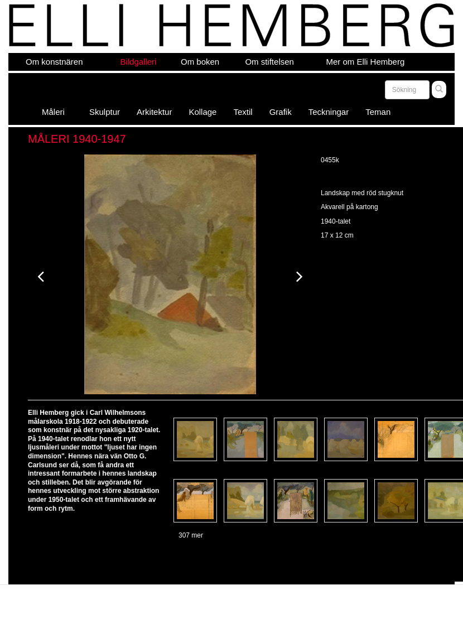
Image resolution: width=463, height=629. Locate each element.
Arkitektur (154, 112)
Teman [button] (381, 112)
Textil (242, 112)
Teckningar (328, 112)
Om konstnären (54, 61)
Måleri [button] (57, 112)
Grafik (280, 112)
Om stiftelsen (269, 61)
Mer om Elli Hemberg (365, 61)
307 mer (191, 535)
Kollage (202, 112)
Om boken (200, 61)
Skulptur (104, 112)
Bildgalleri (138, 61)
